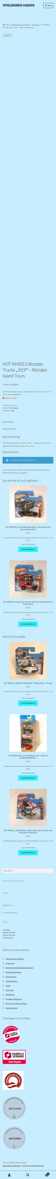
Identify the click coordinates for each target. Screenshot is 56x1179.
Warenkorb (43, 1173)
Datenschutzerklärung (15, 959)
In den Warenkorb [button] (28, 549)
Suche (28, 1175)
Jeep (13, 411)
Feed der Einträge (9, 932)
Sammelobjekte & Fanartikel (20, 25)
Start (7, 25)
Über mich (10, 990)
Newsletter (10, 994)
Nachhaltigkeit (12, 1008)
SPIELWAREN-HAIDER (18, 5)
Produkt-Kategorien (14, 999)
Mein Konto (9, 1175)
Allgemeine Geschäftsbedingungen (19, 968)
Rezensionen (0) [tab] (9, 429)
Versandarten (11, 977)
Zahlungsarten (11, 981)
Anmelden (6, 930)
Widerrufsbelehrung (13, 972)
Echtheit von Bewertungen (16, 1003)
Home (8, 985)
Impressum (10, 963)
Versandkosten (16, 394)
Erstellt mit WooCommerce (33, 1166)
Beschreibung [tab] (8, 422)
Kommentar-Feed (9, 935)
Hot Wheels (36, 25)
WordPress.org (8, 938)
